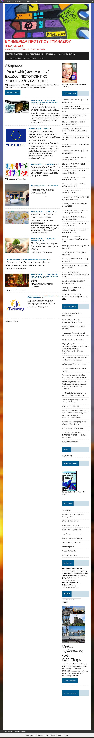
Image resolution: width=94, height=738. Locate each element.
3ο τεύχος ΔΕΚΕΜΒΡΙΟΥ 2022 (73, 282)
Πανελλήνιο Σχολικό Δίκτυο (72, 539)
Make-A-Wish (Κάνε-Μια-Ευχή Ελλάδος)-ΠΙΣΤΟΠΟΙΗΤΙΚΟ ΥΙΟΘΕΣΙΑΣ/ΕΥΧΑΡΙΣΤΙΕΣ (27, 77)
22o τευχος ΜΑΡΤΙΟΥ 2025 (72, 152)
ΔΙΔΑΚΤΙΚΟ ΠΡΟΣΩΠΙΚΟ (34, 55)
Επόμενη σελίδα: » (11, 322)
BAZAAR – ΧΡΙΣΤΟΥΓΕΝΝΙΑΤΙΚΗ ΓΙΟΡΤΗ (41, 284)
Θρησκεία (49, 212)
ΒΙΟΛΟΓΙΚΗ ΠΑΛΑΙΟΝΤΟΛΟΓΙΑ (73, 340)
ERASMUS (46, 129)
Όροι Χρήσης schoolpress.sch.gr (37, 736)
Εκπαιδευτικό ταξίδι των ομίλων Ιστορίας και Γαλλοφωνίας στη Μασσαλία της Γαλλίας (27, 264)
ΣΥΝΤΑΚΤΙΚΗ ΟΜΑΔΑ (13, 59)
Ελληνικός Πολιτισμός (70, 522)
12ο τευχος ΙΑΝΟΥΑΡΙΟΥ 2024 (73, 218)
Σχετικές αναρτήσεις (72, 581)
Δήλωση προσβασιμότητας (58, 736)
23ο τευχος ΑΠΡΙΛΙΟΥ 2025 (72, 145)
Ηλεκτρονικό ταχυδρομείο (72, 530)
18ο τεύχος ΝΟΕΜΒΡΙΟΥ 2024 (73, 178)
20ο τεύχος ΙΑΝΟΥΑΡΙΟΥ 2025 (73, 165)
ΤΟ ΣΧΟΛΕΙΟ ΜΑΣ (30, 59)
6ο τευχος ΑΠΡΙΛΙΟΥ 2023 (71, 260)
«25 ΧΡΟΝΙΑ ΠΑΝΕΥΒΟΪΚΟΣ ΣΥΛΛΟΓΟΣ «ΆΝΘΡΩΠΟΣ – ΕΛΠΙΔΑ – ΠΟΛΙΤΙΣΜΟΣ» (75, 435)
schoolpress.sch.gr (20, 732)
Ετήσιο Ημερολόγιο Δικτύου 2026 (74, 365)
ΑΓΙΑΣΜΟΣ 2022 (53, 186)
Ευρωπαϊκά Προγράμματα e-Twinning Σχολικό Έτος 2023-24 (41, 303)
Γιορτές (48, 275)
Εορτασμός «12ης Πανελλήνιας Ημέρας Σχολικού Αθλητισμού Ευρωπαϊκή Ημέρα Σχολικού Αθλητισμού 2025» (45, 172)
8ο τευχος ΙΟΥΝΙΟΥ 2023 (71, 246)
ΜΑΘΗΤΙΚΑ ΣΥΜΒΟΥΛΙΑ (66, 55)
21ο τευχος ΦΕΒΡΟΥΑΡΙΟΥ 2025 (74, 158)
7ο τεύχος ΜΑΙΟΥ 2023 (70, 253)
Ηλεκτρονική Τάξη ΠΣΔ (71, 526)
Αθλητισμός (49, 165)
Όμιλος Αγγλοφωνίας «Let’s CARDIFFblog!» (73, 653)
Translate (65, 603)
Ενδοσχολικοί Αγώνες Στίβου (73, 429)
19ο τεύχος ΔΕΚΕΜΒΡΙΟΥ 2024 (73, 171)
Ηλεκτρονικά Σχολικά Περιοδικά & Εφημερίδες (18, 1)
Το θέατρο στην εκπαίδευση (72, 543)
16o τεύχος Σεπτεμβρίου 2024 (73, 185)
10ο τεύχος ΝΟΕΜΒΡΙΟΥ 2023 (73, 231)
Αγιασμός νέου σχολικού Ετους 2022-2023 (45, 192)
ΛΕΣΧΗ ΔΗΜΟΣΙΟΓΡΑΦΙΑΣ (37, 277)
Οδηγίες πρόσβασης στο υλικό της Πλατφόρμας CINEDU (45, 109)
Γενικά (48, 101)
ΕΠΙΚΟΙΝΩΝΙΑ (50, 55)
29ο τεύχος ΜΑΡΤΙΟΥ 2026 (72, 100)
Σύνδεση (34, 1)
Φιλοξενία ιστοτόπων (70, 556)
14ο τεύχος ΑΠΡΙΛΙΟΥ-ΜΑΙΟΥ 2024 (74, 198)
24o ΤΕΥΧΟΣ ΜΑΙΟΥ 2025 (71, 138)
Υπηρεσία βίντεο (68, 547)
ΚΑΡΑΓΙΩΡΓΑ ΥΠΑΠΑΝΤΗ (39, 186)
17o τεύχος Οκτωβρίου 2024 (73, 191)
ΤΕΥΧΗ (41, 59)
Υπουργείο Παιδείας (70, 552)
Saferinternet (67, 511)
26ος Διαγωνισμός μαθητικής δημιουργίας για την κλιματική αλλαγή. (44, 246)
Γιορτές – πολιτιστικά (14, 55)
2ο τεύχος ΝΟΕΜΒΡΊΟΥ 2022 (73, 288)
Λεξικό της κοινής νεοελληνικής (74, 535)
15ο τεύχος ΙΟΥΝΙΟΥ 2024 (71, 204)
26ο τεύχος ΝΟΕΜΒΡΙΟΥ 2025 (73, 123)
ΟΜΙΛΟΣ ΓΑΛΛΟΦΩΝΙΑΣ (39, 260)
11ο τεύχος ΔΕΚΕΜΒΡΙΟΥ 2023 (73, 224)
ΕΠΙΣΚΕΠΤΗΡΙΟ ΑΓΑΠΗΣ (71, 407)
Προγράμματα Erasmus (70, 442)
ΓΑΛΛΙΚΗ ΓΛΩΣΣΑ (27, 260)
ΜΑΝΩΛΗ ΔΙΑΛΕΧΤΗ (37, 101)
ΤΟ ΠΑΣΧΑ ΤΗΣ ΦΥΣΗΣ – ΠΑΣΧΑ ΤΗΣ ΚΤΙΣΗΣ (43, 216)
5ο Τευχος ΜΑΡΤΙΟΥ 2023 (72, 266)
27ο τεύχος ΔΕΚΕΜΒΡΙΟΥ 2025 (73, 116)
